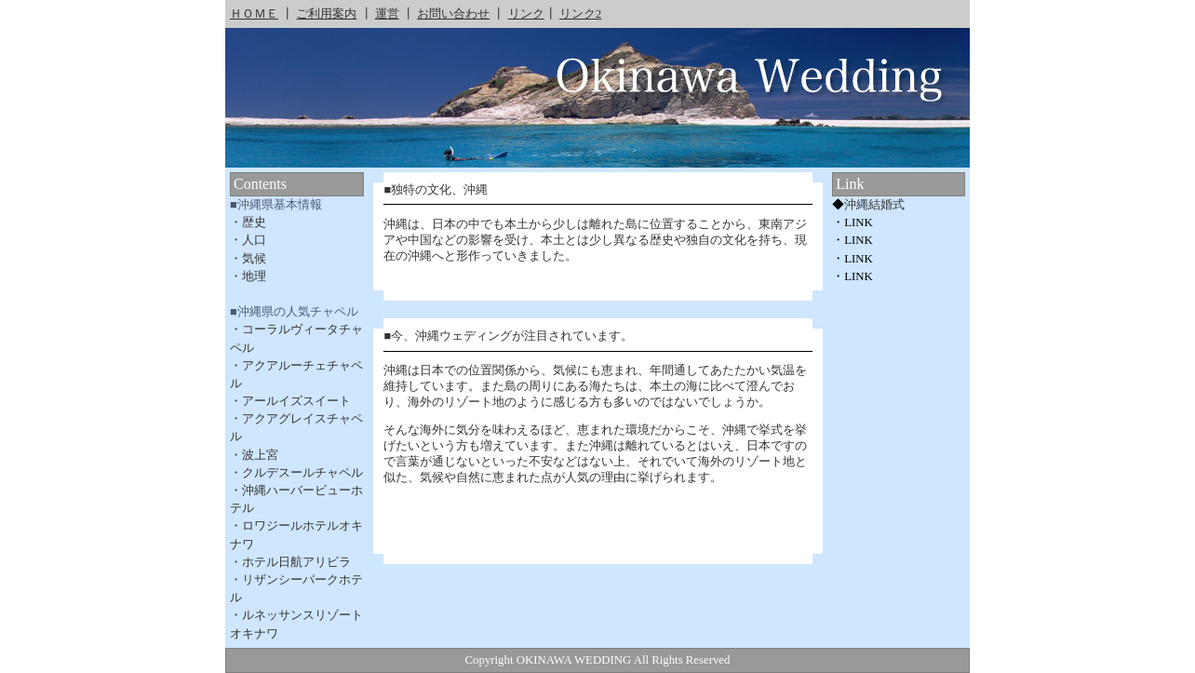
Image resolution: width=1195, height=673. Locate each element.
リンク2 (580, 13)
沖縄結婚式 (874, 204)
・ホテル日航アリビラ (290, 562)
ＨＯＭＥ (254, 13)
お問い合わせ (453, 13)
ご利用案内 (326, 13)
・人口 (248, 240)
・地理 (248, 276)
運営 (387, 13)
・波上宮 (254, 455)
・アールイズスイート (290, 401)
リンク (526, 13)
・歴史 (248, 222)
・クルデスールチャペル (296, 472)
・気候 (248, 258)
